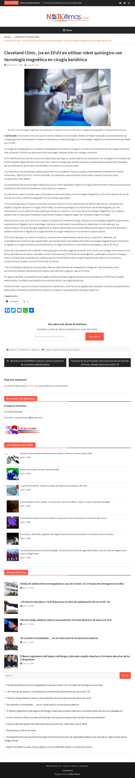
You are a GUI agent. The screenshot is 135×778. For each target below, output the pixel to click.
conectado (32, 385)
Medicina (35, 349)
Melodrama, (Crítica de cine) (21, 730)
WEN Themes (74, 774)
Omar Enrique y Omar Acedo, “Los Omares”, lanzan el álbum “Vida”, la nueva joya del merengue (65, 502)
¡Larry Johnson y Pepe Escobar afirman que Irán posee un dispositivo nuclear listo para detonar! (56, 717)
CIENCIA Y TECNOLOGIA (19, 349)
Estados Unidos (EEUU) (61, 349)
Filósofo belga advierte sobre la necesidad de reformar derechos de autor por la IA (65, 620)
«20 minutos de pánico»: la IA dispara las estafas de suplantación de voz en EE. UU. (65, 601)
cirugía (47, 349)
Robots (76, 349)
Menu (67, 30)
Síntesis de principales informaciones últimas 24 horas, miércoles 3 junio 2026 (47, 723)
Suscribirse (94, 336)
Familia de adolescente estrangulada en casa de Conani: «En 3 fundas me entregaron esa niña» (72, 583)
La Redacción (33, 65)
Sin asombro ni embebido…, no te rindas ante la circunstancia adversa (59, 638)
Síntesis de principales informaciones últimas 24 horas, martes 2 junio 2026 (56, 453)
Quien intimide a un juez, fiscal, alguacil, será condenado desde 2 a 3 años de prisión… (50, 746)
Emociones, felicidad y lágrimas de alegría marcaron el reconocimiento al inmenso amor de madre (66, 534)
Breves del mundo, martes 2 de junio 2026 (39, 469)
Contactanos (67, 770)
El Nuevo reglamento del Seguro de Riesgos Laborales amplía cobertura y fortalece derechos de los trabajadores (75, 658)
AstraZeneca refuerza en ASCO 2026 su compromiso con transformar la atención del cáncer (63, 518)
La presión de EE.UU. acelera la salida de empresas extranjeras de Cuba (53, 485)
